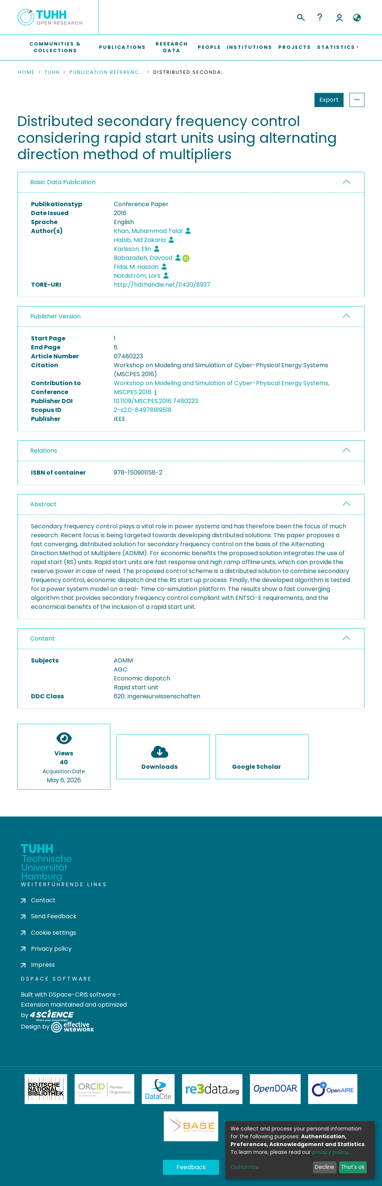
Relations (43, 450)
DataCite (158, 1089)
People (209, 47)
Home (26, 72)
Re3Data (212, 1089)
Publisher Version (55, 316)
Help (319, 17)
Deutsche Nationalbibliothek (45, 1089)
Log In (339, 17)
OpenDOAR (275, 1089)
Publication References (106, 72)
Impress (38, 964)
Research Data (172, 47)
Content (42, 638)
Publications (122, 47)
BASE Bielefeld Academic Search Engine (191, 1126)
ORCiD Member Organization (104, 1089)
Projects (294, 47)
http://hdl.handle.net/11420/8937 (162, 284)
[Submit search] (300, 16)
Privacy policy (46, 948)
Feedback (191, 1167)
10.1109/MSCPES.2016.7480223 (156, 401)
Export (329, 99)
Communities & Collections (55, 47)
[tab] (191, 182)
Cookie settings (48, 932)
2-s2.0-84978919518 (143, 410)
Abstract (43, 504)
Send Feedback (48, 916)
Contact (38, 900)
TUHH (52, 72)
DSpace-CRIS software (82, 994)
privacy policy (330, 1152)
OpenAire (333, 1089)
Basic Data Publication (63, 182)
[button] (356, 17)
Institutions (249, 47)
